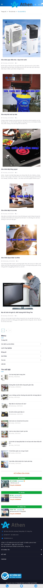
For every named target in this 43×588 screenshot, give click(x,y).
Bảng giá (3, 352)
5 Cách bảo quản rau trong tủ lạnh (18, 451)
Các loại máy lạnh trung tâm (17, 374)
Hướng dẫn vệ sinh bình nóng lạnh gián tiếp (21, 385)
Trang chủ (4, 340)
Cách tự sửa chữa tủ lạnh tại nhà (18, 431)
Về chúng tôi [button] (21, 550)
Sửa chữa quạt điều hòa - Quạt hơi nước (14, 60)
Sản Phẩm (4, 356)
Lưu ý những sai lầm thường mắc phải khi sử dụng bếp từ (25, 395)
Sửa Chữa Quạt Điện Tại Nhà (10, 258)
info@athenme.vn (8, 538)
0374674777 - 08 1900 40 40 (11, 534)
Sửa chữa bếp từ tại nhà (9, 210)
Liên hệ (3, 364)
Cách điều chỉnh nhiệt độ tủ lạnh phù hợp (20, 461)
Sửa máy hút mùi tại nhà (9, 114)
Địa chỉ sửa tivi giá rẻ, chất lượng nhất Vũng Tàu (17, 312)
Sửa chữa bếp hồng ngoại (9, 169)
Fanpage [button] (3, 559)
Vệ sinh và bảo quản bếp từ (16, 412)
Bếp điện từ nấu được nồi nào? (17, 403)
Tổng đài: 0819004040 (15, 485)
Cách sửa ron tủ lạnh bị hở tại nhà (18, 421)
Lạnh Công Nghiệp (6, 348)
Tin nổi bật (6, 369)
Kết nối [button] (21, 554)
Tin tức (3, 360)
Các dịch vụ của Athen (7, 344)
